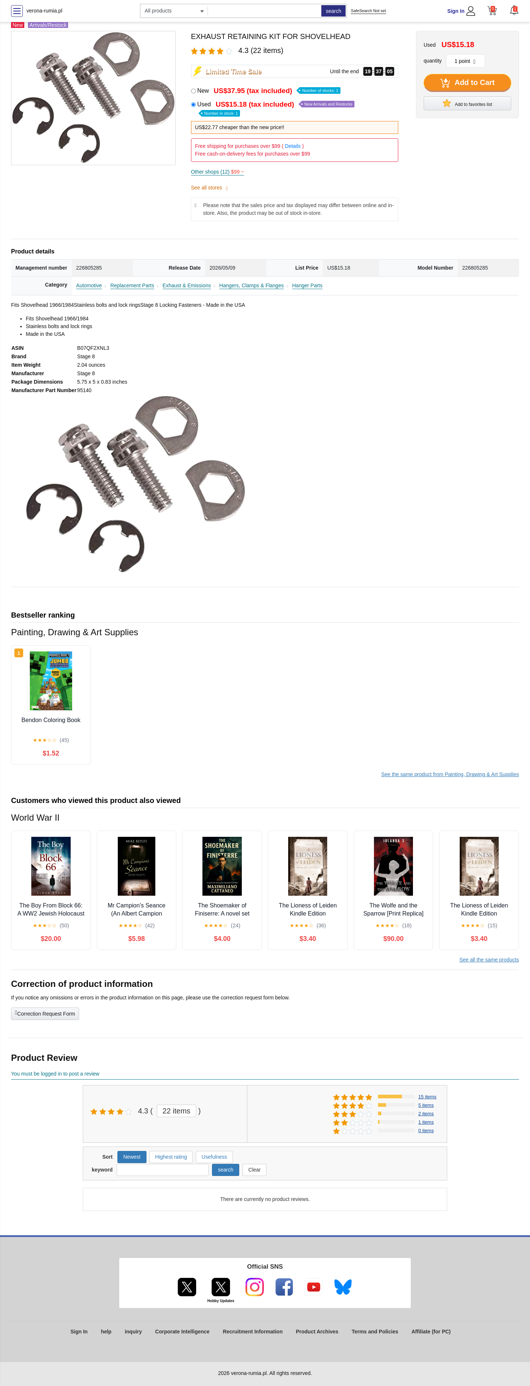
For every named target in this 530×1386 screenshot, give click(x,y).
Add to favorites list (467, 103)
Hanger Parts (307, 285)
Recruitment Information (253, 1332)
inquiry (133, 1332)
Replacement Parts (132, 285)
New (268, 91)
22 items (177, 1111)
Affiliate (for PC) (431, 1332)
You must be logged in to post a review (55, 1074)
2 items (426, 1113)
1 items (426, 1122)
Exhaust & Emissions (187, 285)
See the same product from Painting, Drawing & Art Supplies (450, 774)
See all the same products (489, 960)
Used (276, 108)
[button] (514, 10)
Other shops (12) (217, 172)
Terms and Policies (374, 1332)
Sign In (455, 11)
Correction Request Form (45, 1013)
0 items (426, 1130)
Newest (132, 1157)
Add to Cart (467, 83)
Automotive (89, 285)
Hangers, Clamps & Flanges (251, 285)
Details (293, 146)
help (106, 1332)
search (333, 11)
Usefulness (214, 1157)
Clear (254, 1170)
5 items (426, 1105)
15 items (427, 1096)
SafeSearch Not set (368, 10)
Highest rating (171, 1157)
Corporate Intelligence (182, 1332)
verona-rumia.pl (44, 11)
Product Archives (317, 1332)
